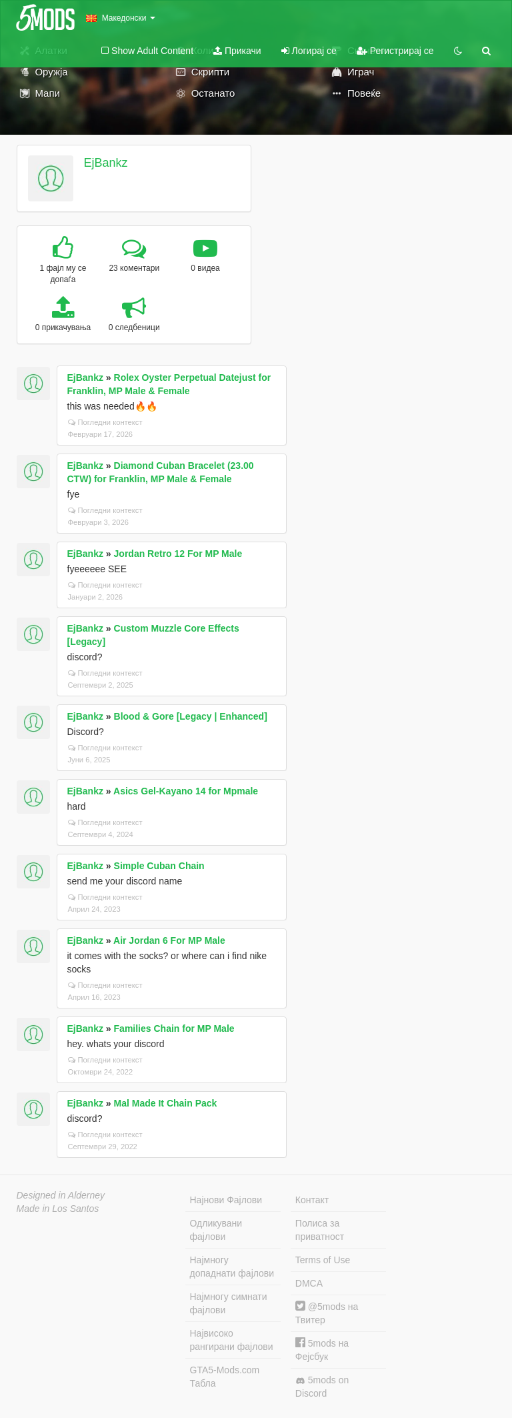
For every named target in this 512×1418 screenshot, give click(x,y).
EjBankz (105, 162)
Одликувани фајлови (216, 1230)
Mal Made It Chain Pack (165, 1103)
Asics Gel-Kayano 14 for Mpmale (185, 791)
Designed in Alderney (61, 1195)
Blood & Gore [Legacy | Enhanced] (190, 716)
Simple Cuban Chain (159, 865)
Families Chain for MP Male (174, 1028)
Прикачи (237, 50)
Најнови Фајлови (226, 1200)
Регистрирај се (395, 50)
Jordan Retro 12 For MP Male (178, 553)
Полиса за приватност (319, 1230)
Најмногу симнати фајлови (228, 1303)
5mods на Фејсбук (322, 1349)
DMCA (309, 1283)
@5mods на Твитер (327, 1313)
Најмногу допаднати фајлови (232, 1267)
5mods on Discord (322, 1387)
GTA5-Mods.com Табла (225, 1377)
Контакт (312, 1200)
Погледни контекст (105, 422)
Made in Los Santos (58, 1208)
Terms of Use (322, 1260)
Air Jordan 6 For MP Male (169, 940)
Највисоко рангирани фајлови (231, 1340)
